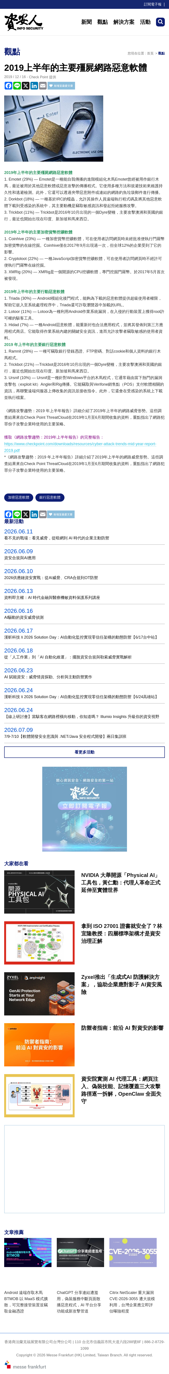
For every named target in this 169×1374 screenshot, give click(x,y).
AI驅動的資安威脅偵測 (24, 617)
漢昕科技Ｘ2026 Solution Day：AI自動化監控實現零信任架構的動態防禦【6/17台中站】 (81, 637)
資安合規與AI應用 (20, 558)
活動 (145, 22)
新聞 (86, 22)
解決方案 (123, 22)
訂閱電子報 (153, 4)
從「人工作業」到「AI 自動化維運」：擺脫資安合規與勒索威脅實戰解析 (68, 657)
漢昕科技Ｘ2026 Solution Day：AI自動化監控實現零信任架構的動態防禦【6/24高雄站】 (81, 697)
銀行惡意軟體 (50, 497)
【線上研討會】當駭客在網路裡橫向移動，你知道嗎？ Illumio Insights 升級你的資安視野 (81, 716)
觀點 (102, 22)
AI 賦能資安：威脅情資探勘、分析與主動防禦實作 (48, 677)
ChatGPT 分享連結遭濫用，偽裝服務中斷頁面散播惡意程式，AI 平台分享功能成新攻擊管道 (79, 1301)
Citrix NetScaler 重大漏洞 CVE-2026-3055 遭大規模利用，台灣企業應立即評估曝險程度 (132, 1301)
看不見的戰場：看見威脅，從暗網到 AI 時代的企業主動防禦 (56, 538)
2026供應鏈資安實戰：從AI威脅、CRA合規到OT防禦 (51, 578)
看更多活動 (84, 752)
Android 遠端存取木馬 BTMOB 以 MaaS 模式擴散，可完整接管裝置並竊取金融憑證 (26, 1301)
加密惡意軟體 (18, 497)
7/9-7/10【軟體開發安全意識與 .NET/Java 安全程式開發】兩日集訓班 (65, 736)
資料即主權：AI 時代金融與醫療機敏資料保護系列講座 (52, 597)
